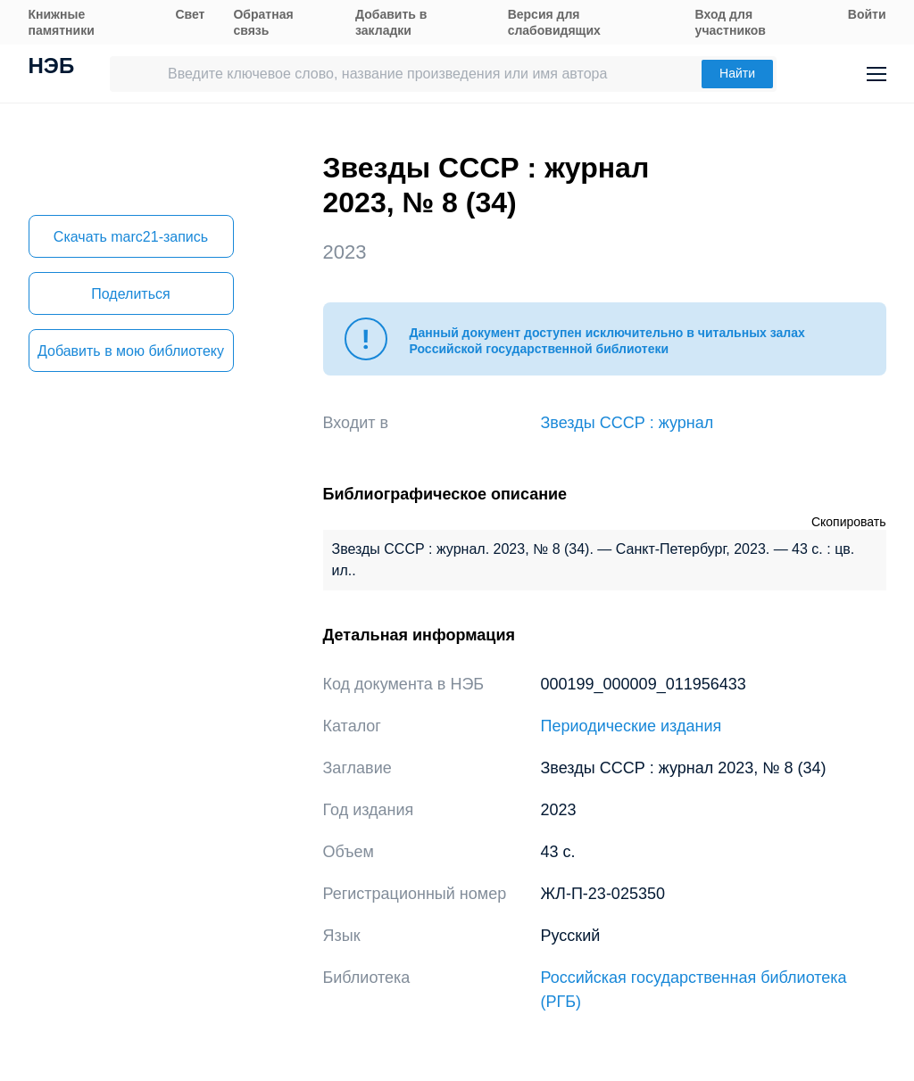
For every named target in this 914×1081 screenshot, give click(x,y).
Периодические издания (631, 726)
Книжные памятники (62, 22)
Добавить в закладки (391, 22)
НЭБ (52, 68)
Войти (867, 14)
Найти (737, 73)
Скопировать (848, 522)
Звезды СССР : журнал (627, 423)
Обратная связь (263, 22)
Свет (189, 14)
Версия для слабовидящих (554, 22)
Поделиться (130, 293)
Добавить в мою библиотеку (130, 351)
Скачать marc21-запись (131, 236)
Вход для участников (730, 22)
